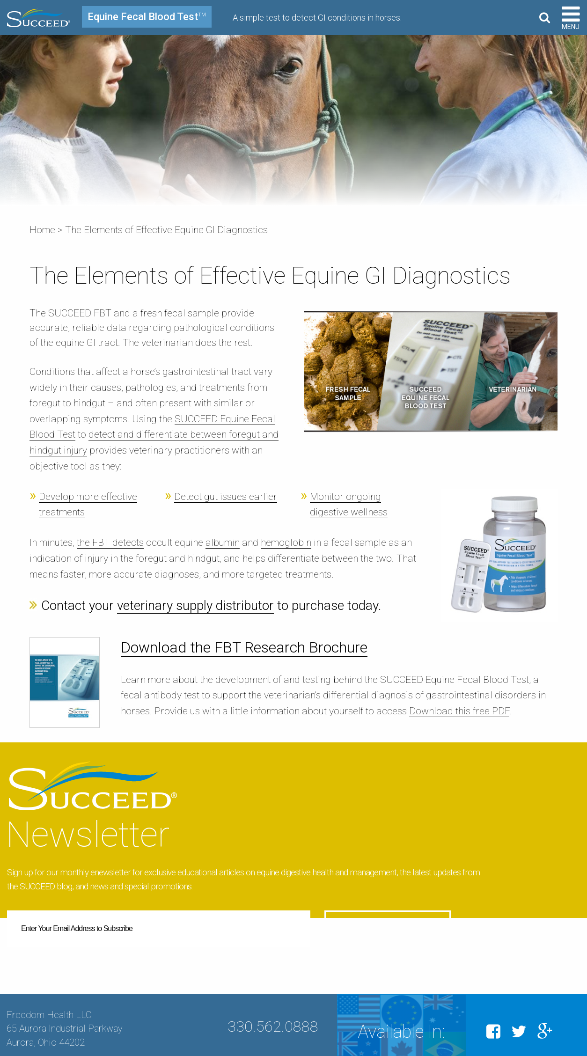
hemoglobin (286, 542)
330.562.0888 (272, 1013)
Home (42, 229)
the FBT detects (110, 542)
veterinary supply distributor (195, 605)
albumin (222, 542)
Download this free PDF (459, 711)
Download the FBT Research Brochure (244, 647)
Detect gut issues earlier (225, 496)
